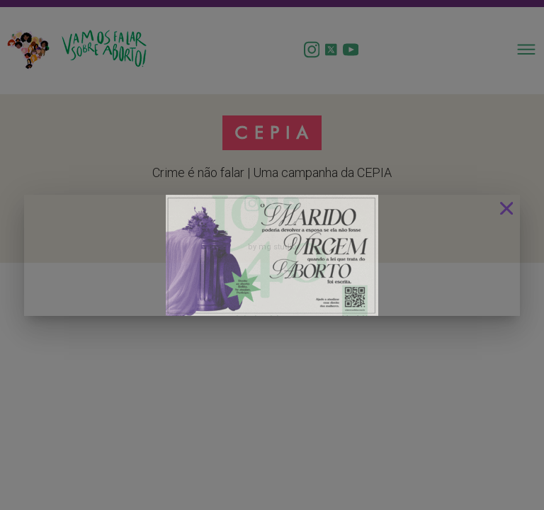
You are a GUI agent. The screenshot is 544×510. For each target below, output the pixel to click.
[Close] (506, 208)
